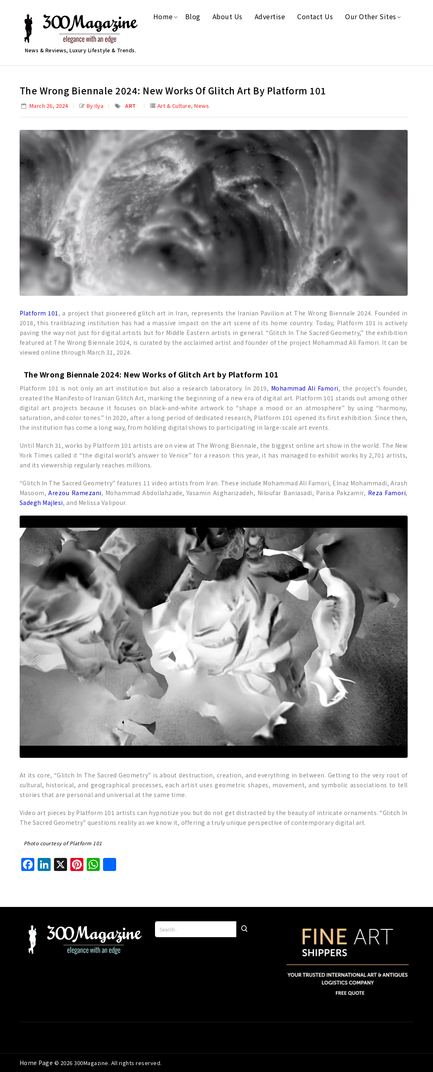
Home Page (37, 1063)
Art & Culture (174, 105)
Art (130, 105)
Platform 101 (39, 313)
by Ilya (95, 105)
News (201, 105)
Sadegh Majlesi (41, 502)
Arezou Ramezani (74, 493)
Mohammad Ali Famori (305, 388)
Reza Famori (387, 493)
